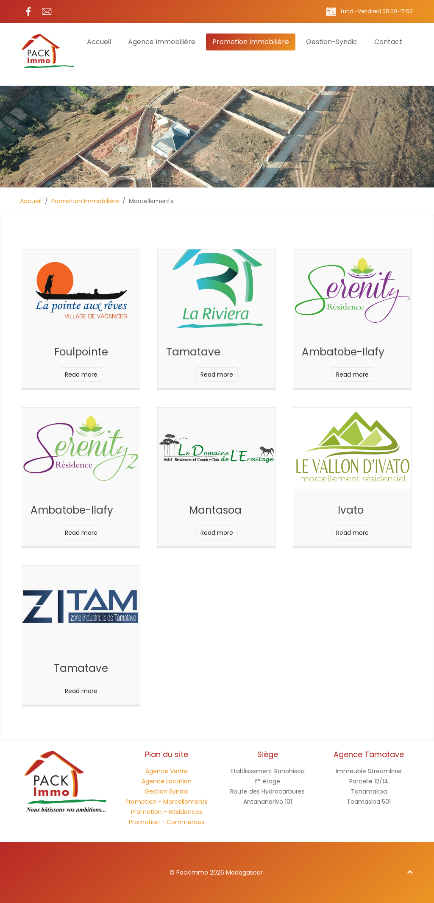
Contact (388, 42)
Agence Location (167, 781)
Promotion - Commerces (166, 822)
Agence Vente (166, 771)
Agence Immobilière (161, 42)
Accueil (99, 42)
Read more (81, 374)
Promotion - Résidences (166, 812)
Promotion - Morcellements (166, 801)
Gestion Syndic (167, 791)
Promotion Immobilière (250, 42)
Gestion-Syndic (331, 42)
